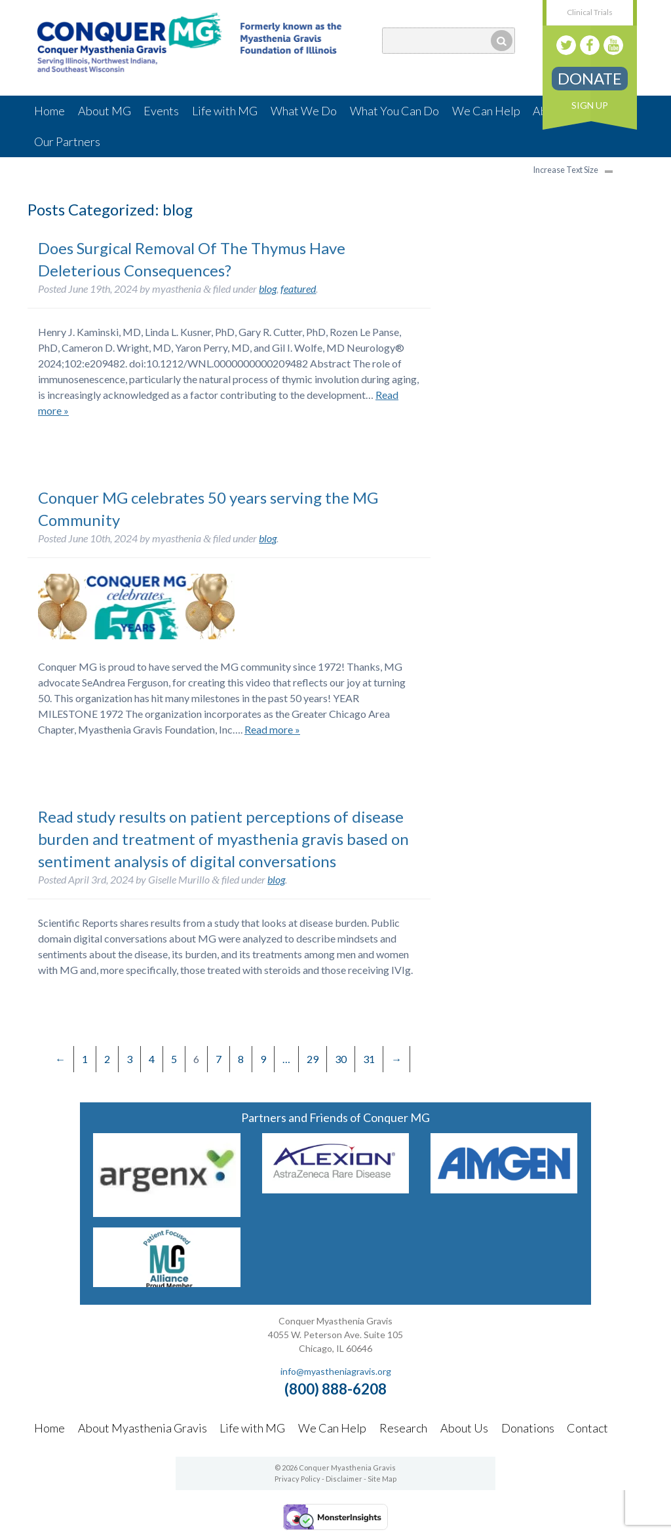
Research (403, 1428)
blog (268, 288)
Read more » (272, 729)
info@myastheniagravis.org (335, 1371)
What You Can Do (394, 110)
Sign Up (589, 105)
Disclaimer (344, 1478)
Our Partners (67, 141)
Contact (587, 1428)
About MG (104, 110)
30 (341, 1059)
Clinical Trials (590, 12)
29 (312, 1059)
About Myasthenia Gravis (142, 1428)
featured (298, 288)
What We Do (304, 110)
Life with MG (225, 110)
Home (49, 110)
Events (161, 110)
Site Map (382, 1478)
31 (369, 1059)
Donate (590, 78)
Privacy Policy (297, 1478)
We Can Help (486, 110)
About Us (464, 1428)
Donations (527, 1428)
